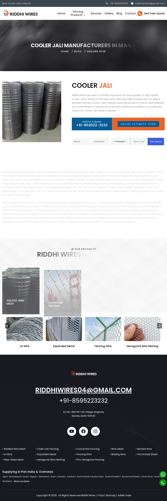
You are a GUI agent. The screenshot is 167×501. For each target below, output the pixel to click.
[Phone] (163, 482)
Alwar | (53, 476)
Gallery (109, 13)
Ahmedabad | (15, 476)
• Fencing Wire (83, 454)
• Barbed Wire (144, 449)
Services (96, 13)
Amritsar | (71, 476)
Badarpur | (8, 481)
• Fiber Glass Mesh (13, 459)
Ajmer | (26, 476)
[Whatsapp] (163, 474)
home (65, 53)
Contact (130, 13)
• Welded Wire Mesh (14, 449)
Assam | (158, 476)
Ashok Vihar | (147, 476)
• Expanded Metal (46, 454)
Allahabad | (44, 476)
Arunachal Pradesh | (131, 476)
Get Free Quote (154, 13)
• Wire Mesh (117, 449)
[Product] (120, 141)
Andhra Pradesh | (113, 476)
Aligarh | (34, 476)
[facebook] (83, 431)
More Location (21, 481)
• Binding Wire (118, 454)
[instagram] (95, 431)
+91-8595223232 (119, 3)
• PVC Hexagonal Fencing (89, 459)
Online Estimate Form (138, 124)
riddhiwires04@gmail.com (83, 390)
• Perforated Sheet (147, 454)
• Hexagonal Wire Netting (50, 459)
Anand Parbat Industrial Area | (90, 476)
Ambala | (61, 476)
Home (61, 13)
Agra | (5, 476)
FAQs (101, 495)
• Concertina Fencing (87, 449)
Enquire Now (96, 53)
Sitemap (111, 495)
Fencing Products (77, 13)
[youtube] (71, 431)
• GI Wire (7, 454)
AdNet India (124, 495)
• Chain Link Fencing (47, 449)
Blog (119, 13)
